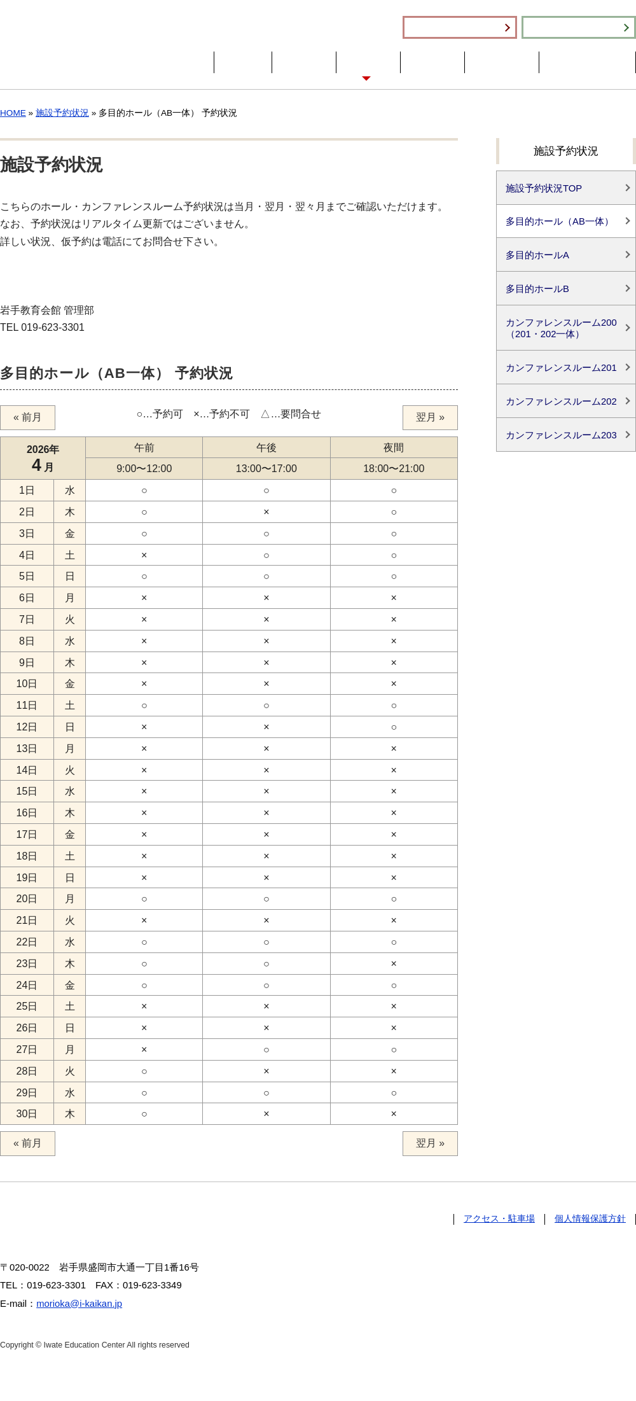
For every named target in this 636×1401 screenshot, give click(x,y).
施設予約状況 (579, 27)
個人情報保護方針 (590, 1219)
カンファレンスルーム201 (561, 369)
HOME (243, 62)
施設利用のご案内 (460, 27)
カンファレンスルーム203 (561, 436)
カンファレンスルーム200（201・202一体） (561, 329)
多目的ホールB (537, 289)
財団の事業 (502, 62)
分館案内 (432, 62)
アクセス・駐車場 (587, 62)
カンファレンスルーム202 (561, 403)
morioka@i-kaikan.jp (79, 1304)
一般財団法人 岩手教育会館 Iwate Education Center (96, 44)
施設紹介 (368, 62)
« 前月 (27, 417)
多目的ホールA (537, 256)
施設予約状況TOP (544, 188)
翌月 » (430, 417)
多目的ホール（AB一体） (560, 222)
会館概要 (304, 62)
